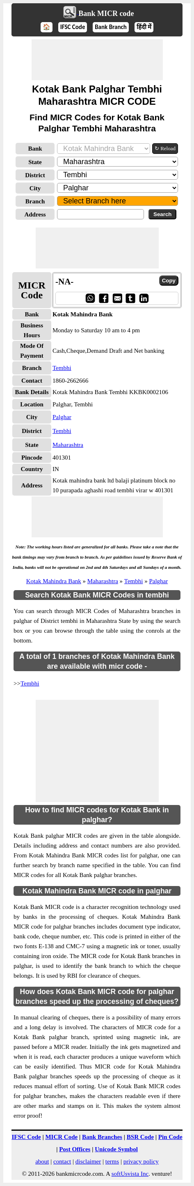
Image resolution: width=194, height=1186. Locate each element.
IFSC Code (72, 27)
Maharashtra (67, 445)
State (35, 162)
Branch (35, 201)
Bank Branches (102, 1137)
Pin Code (170, 1137)
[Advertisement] (97, 59)
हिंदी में (144, 27)
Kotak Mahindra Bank (53, 581)
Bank (35, 148)
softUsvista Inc (130, 1173)
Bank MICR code (106, 13)
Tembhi (61, 368)
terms (112, 1161)
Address (35, 214)
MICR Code (61, 1137)
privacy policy (141, 1161)
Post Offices (74, 1149)
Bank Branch (111, 27)
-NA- (64, 281)
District (35, 175)
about (42, 1161)
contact (62, 1161)
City (35, 188)
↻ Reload (165, 148)
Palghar (61, 417)
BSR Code (140, 1137)
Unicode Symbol (116, 1149)
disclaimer (88, 1161)
